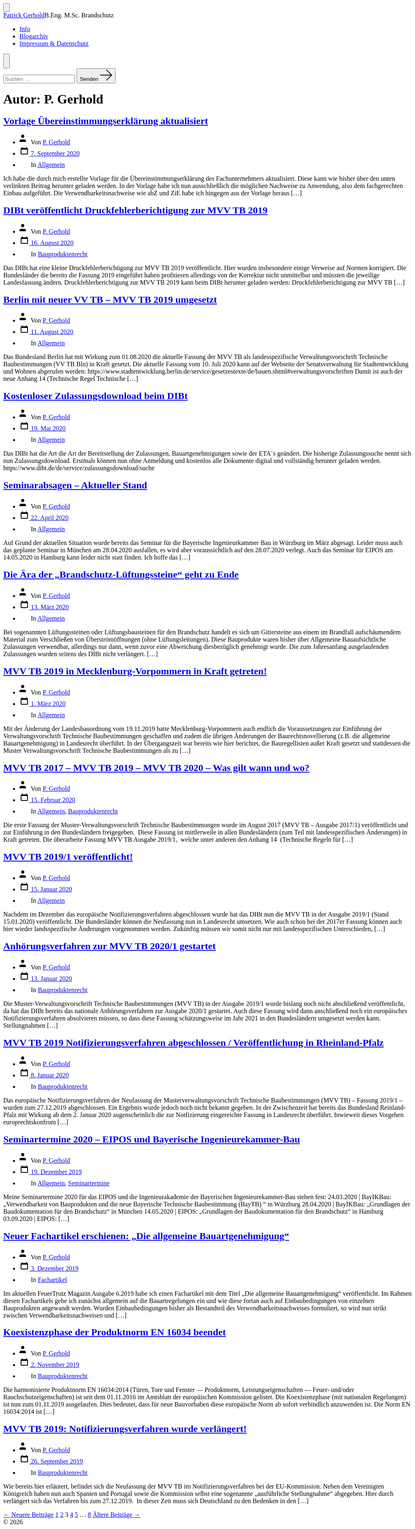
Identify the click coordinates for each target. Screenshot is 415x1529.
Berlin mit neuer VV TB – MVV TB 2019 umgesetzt (110, 299)
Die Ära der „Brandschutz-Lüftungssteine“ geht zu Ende (121, 574)
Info (24, 28)
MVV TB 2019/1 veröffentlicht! (68, 856)
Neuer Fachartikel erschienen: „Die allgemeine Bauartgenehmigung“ (146, 1236)
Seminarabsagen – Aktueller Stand (75, 485)
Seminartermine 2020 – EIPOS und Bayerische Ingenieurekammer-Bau (151, 1139)
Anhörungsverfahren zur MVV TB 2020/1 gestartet (109, 946)
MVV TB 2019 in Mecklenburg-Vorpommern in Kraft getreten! (135, 671)
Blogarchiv (33, 36)
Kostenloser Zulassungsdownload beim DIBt (95, 396)
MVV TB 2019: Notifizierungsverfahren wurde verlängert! (125, 1428)
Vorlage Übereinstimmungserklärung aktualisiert (105, 121)
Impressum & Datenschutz (54, 43)
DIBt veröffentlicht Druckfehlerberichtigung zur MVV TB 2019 (135, 210)
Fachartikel (52, 1279)
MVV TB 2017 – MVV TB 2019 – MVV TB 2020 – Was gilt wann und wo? (156, 767)
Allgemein (51, 164)
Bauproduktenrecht (63, 254)
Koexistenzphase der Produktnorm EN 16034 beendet (114, 1332)
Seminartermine (88, 1183)
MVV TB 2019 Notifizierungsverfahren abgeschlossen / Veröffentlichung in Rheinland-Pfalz (193, 1042)
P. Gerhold (56, 142)
